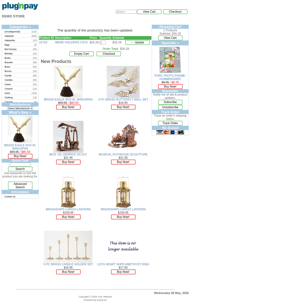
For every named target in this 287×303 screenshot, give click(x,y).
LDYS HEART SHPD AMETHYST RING (123, 264)
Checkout (175, 11)
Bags (7, 45)
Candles (9, 80)
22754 (43, 42)
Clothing (9, 97)
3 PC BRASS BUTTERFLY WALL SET (123, 99)
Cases (8, 84)
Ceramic (9, 89)
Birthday (9, 53)
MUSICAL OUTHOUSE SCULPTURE (123, 154)
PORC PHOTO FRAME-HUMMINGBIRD (170, 77)
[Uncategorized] (12, 31)
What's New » (20, 112)
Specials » (170, 43)
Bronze (8, 71)
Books (8, 58)
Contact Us (10, 196)
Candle (8, 75)
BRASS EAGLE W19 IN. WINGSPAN (20, 147)
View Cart (149, 11)
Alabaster (9, 36)
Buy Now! (20, 156)
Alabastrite (10, 40)
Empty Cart (81, 53)
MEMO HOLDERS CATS (71, 42)
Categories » (20, 27)
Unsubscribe (170, 107)
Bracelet (9, 62)
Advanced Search (20, 185)
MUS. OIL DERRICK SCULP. (68, 154)
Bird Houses (10, 49)
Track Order (170, 123)
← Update (137, 42)
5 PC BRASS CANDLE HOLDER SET (68, 264)
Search (20, 168)
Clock (7, 93)
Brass (7, 67)
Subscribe (170, 102)
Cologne (9, 102)
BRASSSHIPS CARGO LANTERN (68, 209)
